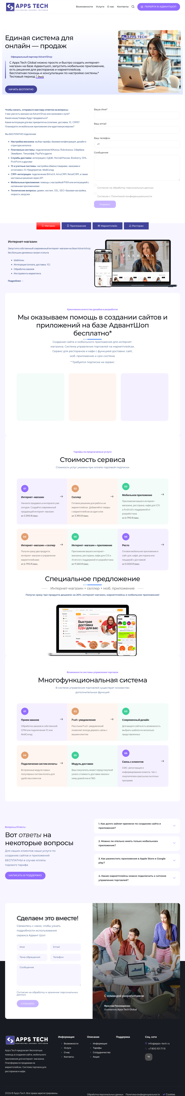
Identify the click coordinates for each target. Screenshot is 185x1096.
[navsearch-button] (132, 6)
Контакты (123, 7)
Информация (100, 1043)
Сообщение (137, 166)
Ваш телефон (137, 142)
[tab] (48, 225)
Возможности (84, 7)
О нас (110, 7)
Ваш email (137, 128)
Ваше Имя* (137, 113)
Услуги (100, 7)
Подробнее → (16, 280)
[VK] (148, 1057)
